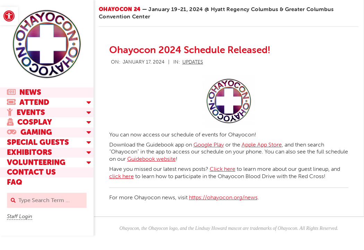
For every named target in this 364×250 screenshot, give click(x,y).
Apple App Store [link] (262, 144)
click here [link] (121, 176)
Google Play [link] (208, 144)
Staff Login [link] (19, 216)
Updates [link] (192, 62)
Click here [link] (222, 169)
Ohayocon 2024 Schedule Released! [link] (189, 50)
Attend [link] (28, 102)
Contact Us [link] (31, 172)
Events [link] (26, 112)
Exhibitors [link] (29, 152)
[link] (9, 16)
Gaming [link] (29, 132)
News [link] (24, 92)
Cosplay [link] (29, 122)
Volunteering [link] (36, 162)
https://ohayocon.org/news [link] (223, 197)
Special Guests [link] (38, 142)
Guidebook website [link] (151, 159)
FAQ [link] (14, 182)
